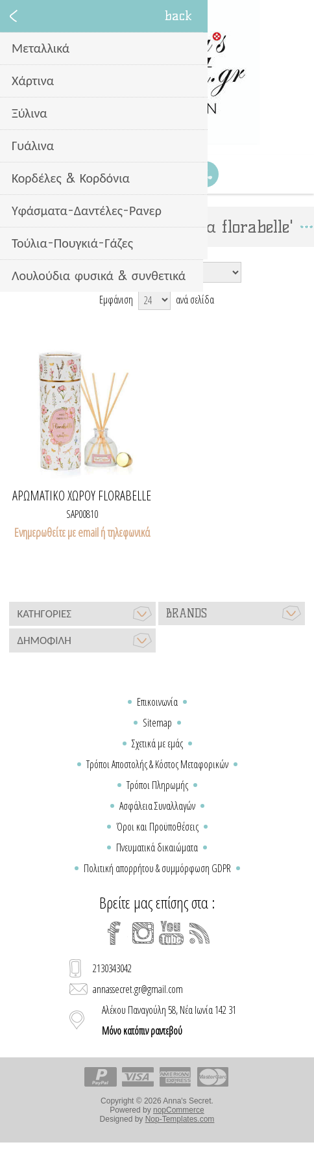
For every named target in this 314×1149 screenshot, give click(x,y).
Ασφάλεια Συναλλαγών (157, 806)
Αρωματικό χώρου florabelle (81, 496)
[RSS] (199, 933)
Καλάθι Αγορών (173, 174)
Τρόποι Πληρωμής (157, 785)
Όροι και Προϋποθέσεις (157, 827)
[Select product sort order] (177, 272)
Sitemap (157, 723)
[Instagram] (142, 933)
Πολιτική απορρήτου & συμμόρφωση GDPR (157, 868)
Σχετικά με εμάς (157, 743)
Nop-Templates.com (180, 1119)
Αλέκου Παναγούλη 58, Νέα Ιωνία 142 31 (169, 1020)
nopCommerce (178, 1110)
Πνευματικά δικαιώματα (157, 847)
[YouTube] (171, 933)
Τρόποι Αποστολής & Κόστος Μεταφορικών (157, 764)
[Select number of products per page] (154, 299)
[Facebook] (114, 933)
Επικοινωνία (157, 702)
